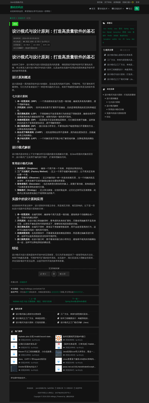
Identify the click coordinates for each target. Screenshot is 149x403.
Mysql (109, 32)
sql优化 (114, 39)
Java (104, 28)
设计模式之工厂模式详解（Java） (73, 322)
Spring (126, 29)
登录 (137, 2)
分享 (63, 274)
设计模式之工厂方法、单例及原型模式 (30, 318)
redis (129, 32)
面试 (121, 29)
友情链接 (117, 2)
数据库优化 (124, 36)
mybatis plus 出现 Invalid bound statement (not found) (41, 336)
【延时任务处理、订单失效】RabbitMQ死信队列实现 (86, 344)
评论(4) (35, 355)
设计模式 (26, 45)
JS (124, 39)
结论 (107, 117)
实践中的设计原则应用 (115, 113)
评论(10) (36, 340)
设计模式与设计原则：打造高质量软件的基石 (33, 322)
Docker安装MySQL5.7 (28, 367)
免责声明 (77, 388)
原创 (15, 24)
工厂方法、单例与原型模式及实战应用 (75, 314)
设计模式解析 (111, 106)
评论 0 (45, 42)
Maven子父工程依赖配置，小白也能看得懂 (36, 351)
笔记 (129, 9)
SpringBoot (107, 39)
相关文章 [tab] (108, 50)
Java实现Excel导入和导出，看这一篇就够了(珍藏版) (85, 351)
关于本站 (108, 2)
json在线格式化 (41, 388)
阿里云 (44, 393)
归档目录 (68, 388)
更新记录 (59, 388)
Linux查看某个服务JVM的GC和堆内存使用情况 (83, 359)
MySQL (110, 28)
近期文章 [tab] (125, 50)
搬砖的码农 (16, 7)
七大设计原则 (113, 102)
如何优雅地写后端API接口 (74, 336)
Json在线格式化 (16, 2)
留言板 (100, 2)
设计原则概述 (111, 98)
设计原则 (36, 45)
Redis (109, 36)
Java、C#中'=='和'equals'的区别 (32, 359)
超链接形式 (56, 292)
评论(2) (79, 340)
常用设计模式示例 (115, 109)
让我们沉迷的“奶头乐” (27, 344)
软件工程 (46, 45)
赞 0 (38, 42)
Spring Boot (117, 32)
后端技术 (118, 9)
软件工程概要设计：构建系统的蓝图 (74, 318)
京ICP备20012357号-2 (62, 393)
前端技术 (103, 9)
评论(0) (34, 348)
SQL (119, 39)
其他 (124, 32)
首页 (92, 9)
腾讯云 (51, 393)
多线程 (116, 36)
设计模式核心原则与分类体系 (26, 314)
